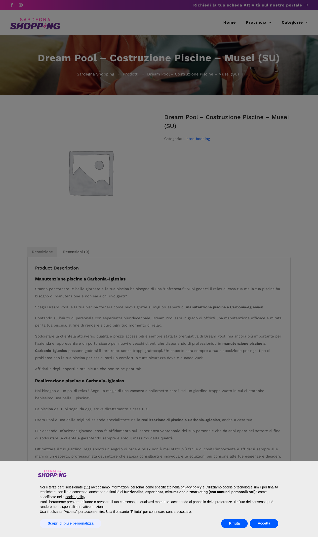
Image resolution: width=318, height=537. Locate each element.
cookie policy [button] (75, 497)
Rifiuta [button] (234, 523)
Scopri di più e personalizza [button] (70, 523)
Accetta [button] (264, 523)
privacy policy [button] (191, 487)
